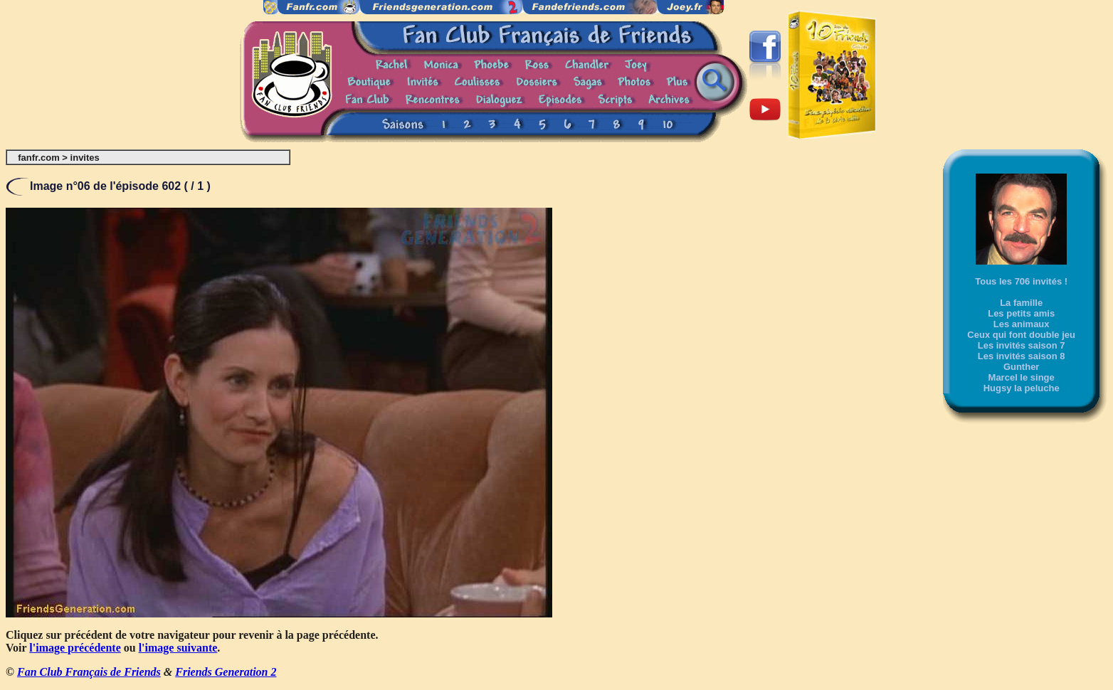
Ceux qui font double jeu (1021, 334)
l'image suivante (178, 648)
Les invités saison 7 (1021, 345)
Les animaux (1021, 324)
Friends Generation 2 (225, 672)
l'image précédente (74, 648)
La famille (1021, 302)
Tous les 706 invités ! (1021, 281)
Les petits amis (1021, 313)
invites (85, 157)
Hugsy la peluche (1021, 388)
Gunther (1021, 366)
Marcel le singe (1021, 377)
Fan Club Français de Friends (89, 672)
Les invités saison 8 (1021, 356)
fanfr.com (39, 157)
